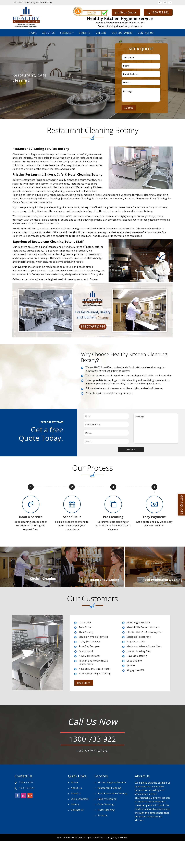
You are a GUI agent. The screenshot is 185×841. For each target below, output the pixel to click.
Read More (83, 683)
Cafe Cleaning (106, 804)
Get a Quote (125, 12)
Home (33, 32)
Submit (128, 107)
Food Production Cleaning (112, 793)
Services (65, 32)
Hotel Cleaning (106, 809)
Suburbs (103, 815)
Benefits (84, 32)
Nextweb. (123, 837)
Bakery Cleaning (107, 799)
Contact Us (145, 32)
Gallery (101, 32)
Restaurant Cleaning (109, 788)
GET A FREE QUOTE (92, 750)
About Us (48, 32)
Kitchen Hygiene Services (112, 782)
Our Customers (122, 32)
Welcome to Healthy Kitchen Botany (33, 2)
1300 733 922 (158, 12)
